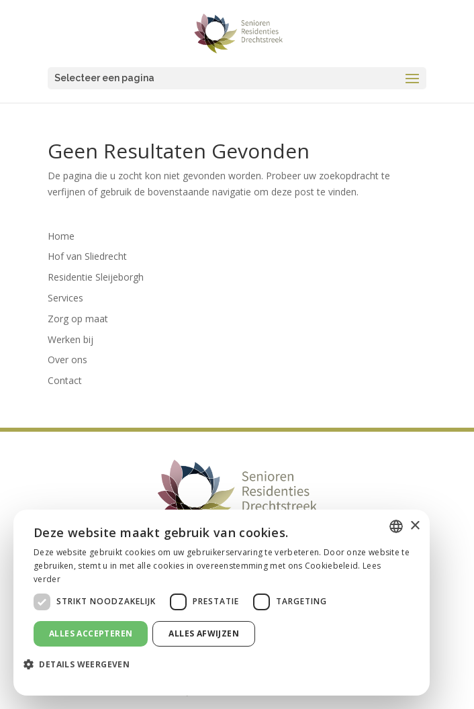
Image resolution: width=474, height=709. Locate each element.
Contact (65, 380)
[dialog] (221, 603)
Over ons (67, 359)
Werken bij (70, 339)
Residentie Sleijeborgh (96, 277)
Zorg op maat (78, 318)
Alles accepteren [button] (90, 633)
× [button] (415, 526)
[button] (82, 665)
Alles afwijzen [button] (204, 633)
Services (65, 297)
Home (61, 236)
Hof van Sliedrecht (87, 256)
